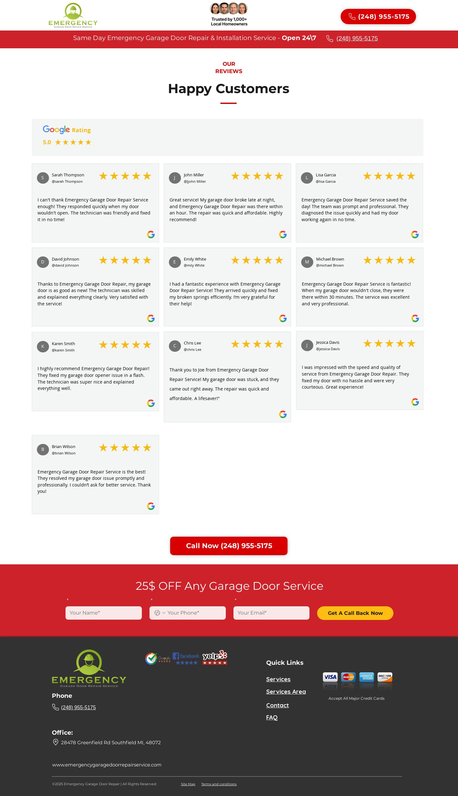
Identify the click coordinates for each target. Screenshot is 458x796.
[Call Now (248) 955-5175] (229, 546)
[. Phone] (194, 613)
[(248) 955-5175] (378, 16)
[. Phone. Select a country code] (160, 613)
